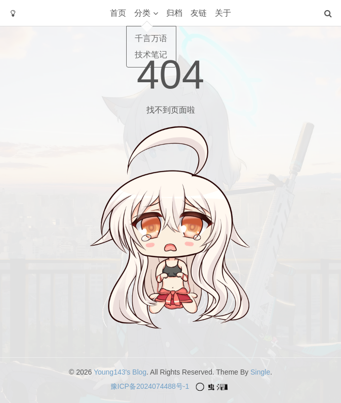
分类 (142, 13)
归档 (174, 13)
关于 (223, 13)
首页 (118, 13)
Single (260, 372)
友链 (199, 13)
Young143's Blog (120, 372)
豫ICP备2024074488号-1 (150, 386)
